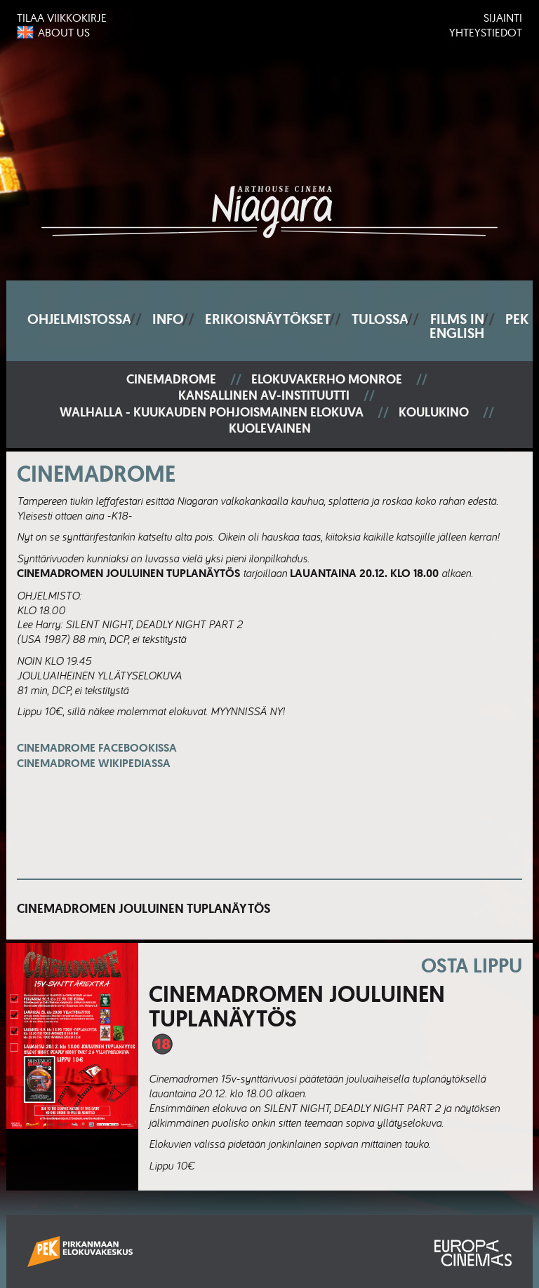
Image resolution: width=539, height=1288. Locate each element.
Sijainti (503, 18)
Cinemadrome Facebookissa (97, 755)
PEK (516, 319)
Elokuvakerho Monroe (326, 380)
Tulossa (380, 319)
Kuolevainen (270, 429)
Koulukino (434, 413)
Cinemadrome (171, 380)
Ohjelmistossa (79, 319)
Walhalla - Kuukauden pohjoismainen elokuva (212, 413)
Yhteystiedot (485, 32)
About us (64, 32)
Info (168, 319)
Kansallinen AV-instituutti (264, 396)
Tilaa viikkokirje (62, 18)
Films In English (457, 326)
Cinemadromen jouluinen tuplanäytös (143, 909)
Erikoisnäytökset (268, 319)
